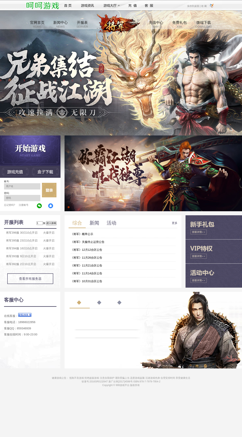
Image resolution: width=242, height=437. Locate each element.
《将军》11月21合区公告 (86, 265)
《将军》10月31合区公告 (86, 281)
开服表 (82, 24)
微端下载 (203, 24)
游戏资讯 (87, 5)
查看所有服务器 (30, 278)
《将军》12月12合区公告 (86, 249)
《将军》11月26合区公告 (86, 257)
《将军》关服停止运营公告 (87, 241)
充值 (132, 5)
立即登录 (49, 190)
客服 (149, 5)
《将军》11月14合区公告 (86, 273)
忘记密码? (9, 205)
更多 (174, 223)
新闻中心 (60, 24)
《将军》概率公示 (82, 234)
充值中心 (156, 24)
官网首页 (37, 24)
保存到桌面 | (194, 5)
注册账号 (23, 205)
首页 (68, 5)
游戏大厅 (110, 5)
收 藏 (204, 5)
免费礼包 (179, 24)
